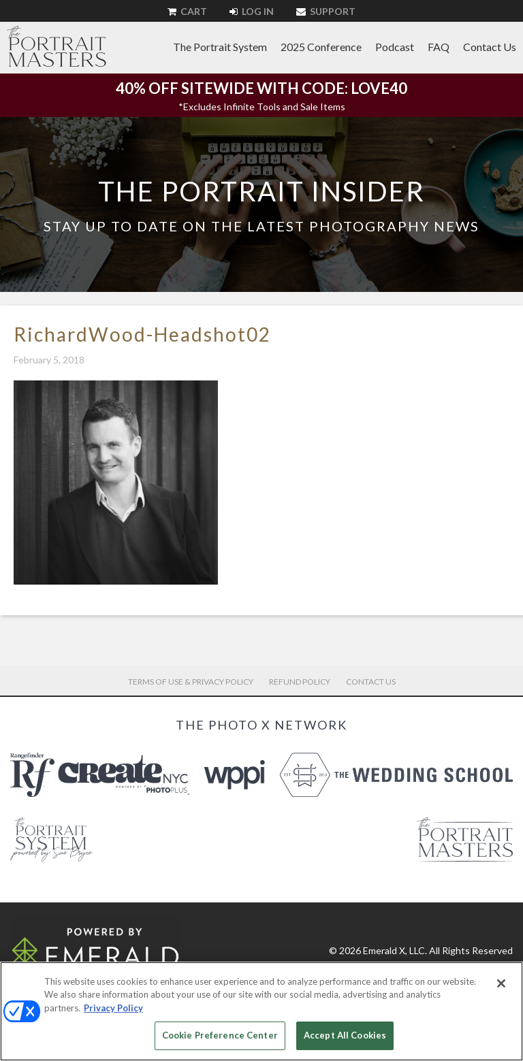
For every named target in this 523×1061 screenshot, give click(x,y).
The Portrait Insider (261, 191)
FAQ (438, 46)
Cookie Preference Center (220, 1035)
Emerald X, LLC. (395, 950)
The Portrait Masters (56, 46)
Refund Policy (299, 681)
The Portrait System (220, 46)
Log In (251, 11)
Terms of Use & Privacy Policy (190, 681)
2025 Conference (321, 46)
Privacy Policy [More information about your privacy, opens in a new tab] (113, 1007)
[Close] (501, 983)
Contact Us (489, 46)
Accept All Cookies (345, 1035)
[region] (261, 1011)
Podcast (394, 46)
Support (325, 11)
